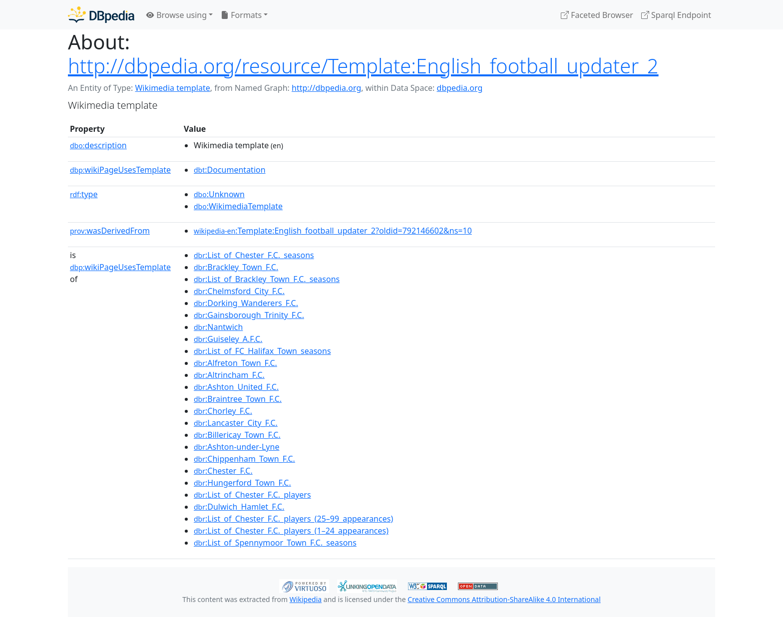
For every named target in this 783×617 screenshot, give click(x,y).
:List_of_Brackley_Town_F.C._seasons (267, 279)
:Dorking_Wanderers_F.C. (246, 303)
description (98, 145)
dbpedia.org (460, 87)
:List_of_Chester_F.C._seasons (254, 255)
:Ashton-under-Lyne (236, 446)
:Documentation (230, 169)
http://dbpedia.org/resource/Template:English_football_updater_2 (363, 65)
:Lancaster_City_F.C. (236, 422)
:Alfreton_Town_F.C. (235, 362)
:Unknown (219, 194)
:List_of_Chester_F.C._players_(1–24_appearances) (291, 530)
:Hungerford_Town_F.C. (242, 482)
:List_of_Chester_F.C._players (252, 494)
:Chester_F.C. (223, 470)
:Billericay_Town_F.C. (237, 434)
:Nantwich (218, 326)
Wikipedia (306, 599)
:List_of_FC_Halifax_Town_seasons (262, 350)
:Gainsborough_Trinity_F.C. (249, 314)
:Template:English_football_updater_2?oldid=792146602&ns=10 (333, 230)
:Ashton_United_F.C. (236, 386)
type (84, 194)
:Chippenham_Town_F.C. (244, 458)
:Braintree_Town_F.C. (238, 398)
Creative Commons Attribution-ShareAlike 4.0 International (503, 599)
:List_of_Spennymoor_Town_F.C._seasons (275, 542)
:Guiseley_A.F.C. (228, 338)
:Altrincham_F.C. (229, 374)
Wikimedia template (172, 87)
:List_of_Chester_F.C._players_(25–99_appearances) (293, 518)
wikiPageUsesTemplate (120, 169)
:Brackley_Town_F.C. (236, 267)
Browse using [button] (176, 14)
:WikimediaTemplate (238, 206)
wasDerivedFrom (110, 230)
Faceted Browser (597, 14)
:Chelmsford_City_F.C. (239, 291)
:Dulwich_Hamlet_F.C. (239, 506)
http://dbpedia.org (326, 87)
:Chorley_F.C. (223, 410)
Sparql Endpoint (676, 14)
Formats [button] (241, 14)
